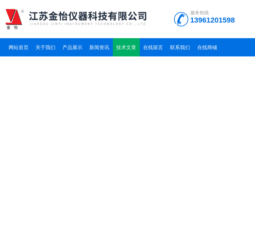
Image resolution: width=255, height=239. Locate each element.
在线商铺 (207, 47)
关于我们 (45, 47)
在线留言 (153, 47)
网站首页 (19, 47)
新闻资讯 (99, 47)
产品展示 (72, 47)
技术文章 (126, 47)
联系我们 (180, 47)
